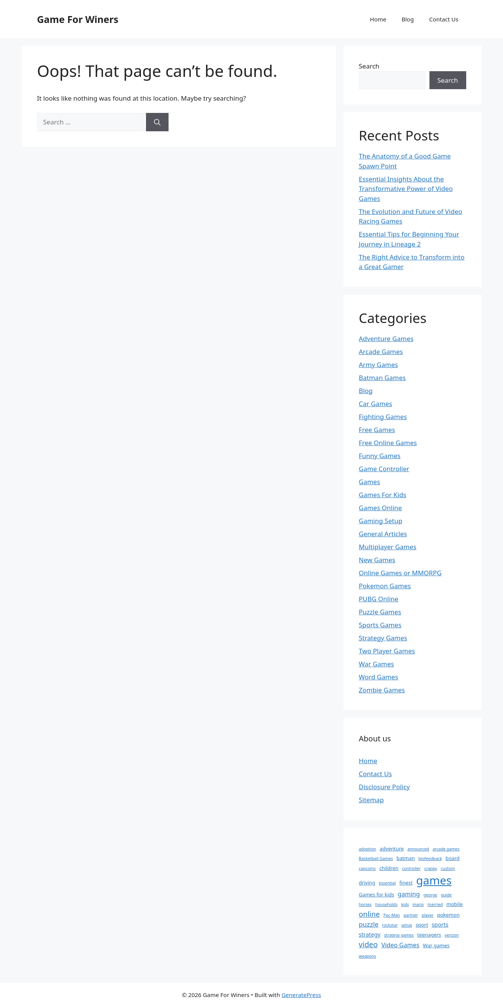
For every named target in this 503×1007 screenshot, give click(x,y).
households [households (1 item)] (386, 904)
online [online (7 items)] (369, 914)
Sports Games (380, 624)
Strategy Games (383, 637)
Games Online (380, 507)
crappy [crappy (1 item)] (430, 868)
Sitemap (371, 799)
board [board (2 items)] (453, 858)
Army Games (378, 364)
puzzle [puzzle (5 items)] (368, 924)
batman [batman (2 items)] (406, 858)
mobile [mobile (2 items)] (454, 904)
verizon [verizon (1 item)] (452, 935)
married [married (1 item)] (435, 904)
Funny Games (380, 455)
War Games (376, 663)
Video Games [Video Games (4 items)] (400, 945)
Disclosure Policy (384, 786)
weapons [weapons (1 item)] (367, 956)
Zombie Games (382, 689)
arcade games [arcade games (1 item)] (446, 849)
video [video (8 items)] (368, 944)
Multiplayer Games (387, 546)
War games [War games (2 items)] (436, 945)
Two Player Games (387, 650)
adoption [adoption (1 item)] (367, 849)
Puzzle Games (380, 611)
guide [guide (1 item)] (446, 895)
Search (369, 66)
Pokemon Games (385, 585)
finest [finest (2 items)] (406, 882)
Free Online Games (388, 442)
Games (369, 481)
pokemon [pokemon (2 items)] (448, 914)
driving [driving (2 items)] (367, 882)
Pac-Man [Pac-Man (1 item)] (391, 915)
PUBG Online (378, 598)
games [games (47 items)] (434, 880)
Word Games (378, 676)
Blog (407, 19)
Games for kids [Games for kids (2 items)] (376, 894)
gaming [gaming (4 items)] (409, 894)
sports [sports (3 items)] (440, 924)
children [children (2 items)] (388, 868)
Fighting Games (383, 416)
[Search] (157, 122)
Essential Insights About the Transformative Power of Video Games (406, 189)
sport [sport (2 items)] (422, 924)
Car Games (375, 403)
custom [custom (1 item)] (448, 868)
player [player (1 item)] (428, 915)
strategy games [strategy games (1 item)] (399, 935)
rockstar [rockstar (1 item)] (390, 925)
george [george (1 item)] (430, 895)
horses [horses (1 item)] (365, 904)
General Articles (383, 533)
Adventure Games (386, 338)
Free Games (377, 429)
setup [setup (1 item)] (406, 925)
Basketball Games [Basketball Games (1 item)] (376, 858)
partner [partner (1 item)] (410, 915)
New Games (377, 559)
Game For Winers (77, 19)
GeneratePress (301, 995)
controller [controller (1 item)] (411, 868)
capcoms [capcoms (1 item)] (367, 868)
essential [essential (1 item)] (387, 883)
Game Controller (384, 468)
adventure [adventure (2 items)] (392, 848)
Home (378, 19)
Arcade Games (381, 351)
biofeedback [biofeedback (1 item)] (430, 858)
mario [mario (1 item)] (418, 904)
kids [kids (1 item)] (405, 904)
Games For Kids (382, 494)
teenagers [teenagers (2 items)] (429, 934)
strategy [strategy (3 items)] (370, 934)
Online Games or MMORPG (400, 572)
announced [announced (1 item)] (418, 849)
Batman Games (382, 377)
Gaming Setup (381, 520)
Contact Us (443, 19)
